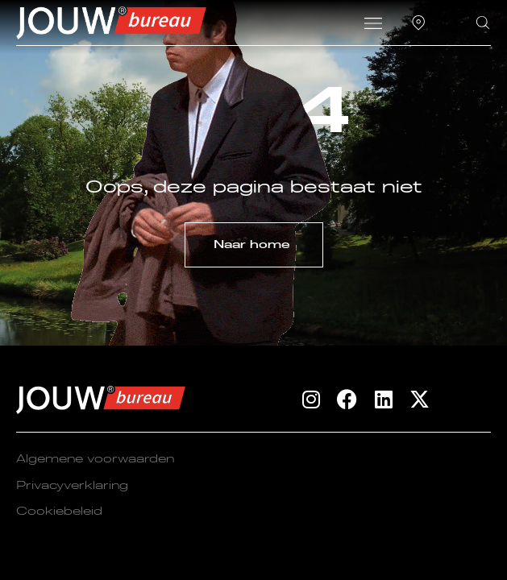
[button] (372, 25)
